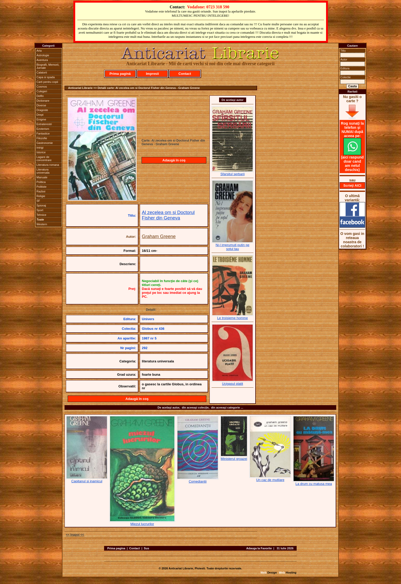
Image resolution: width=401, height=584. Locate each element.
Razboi (40, 191)
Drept (39, 114)
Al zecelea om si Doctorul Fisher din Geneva (168, 215)
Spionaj (41, 205)
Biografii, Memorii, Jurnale (47, 66)
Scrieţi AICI (352, 185)
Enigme (41, 119)
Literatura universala (42, 171)
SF (38, 200)
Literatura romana (47, 164)
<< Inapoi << (75, 535)
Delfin (40, 96)
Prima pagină (120, 74)
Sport (39, 210)
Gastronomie (44, 142)
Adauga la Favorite (259, 548)
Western (41, 224)
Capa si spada (45, 77)
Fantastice (43, 133)
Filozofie (41, 138)
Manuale (41, 177)
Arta (39, 50)
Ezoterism (42, 128)
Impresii (152, 74)
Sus (146, 548)
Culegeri (41, 91)
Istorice (41, 152)
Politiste (41, 186)
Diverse (41, 105)
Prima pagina (116, 548)
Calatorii (41, 72)
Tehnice (41, 214)
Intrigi (39, 147)
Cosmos (41, 86)
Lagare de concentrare (44, 158)
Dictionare (42, 100)
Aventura (42, 60)
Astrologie (42, 55)
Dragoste (42, 110)
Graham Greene (159, 236)
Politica (41, 182)
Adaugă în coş (174, 160)
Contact (185, 74)
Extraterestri (44, 124)
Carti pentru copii (47, 81)
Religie (40, 196)
